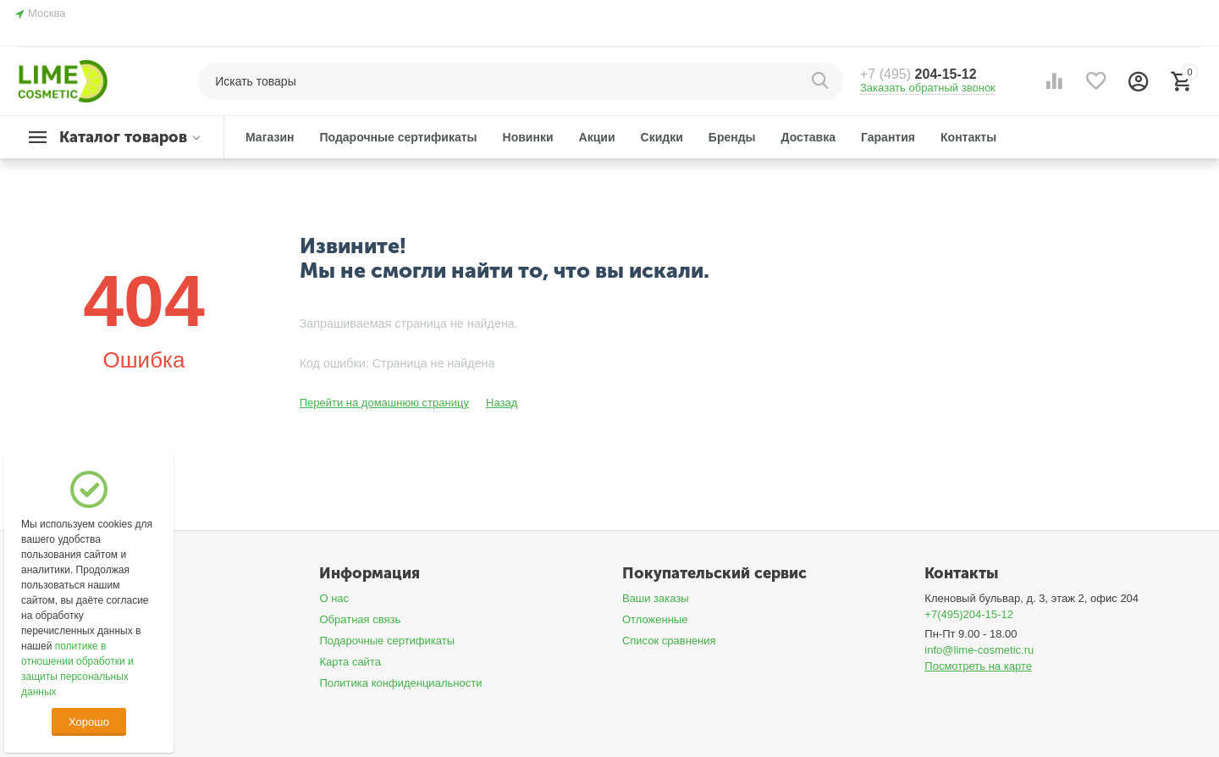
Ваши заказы (655, 598)
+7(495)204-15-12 (968, 614)
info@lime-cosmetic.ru (979, 650)
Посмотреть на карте (978, 666)
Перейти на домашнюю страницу (384, 402)
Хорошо (89, 722)
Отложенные (655, 619)
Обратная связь (359, 619)
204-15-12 (918, 74)
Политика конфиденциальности (400, 683)
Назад (501, 402)
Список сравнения (669, 640)
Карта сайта (350, 661)
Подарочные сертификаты (387, 640)
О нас (334, 598)
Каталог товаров (123, 137)
